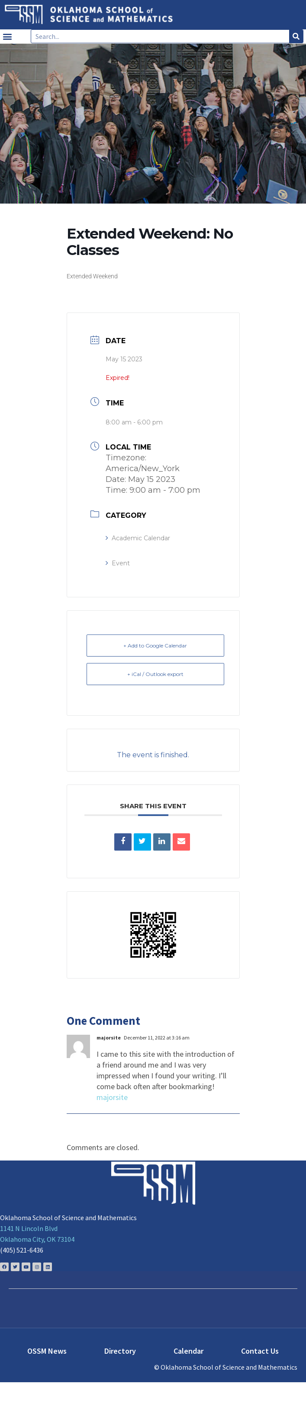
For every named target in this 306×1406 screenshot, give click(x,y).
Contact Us (260, 1351)
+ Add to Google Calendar (155, 645)
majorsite (112, 1097)
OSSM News (47, 1351)
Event (118, 563)
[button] (7, 36)
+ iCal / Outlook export (155, 674)
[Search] (296, 36)
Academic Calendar (138, 538)
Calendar (188, 1351)
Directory (120, 1351)
